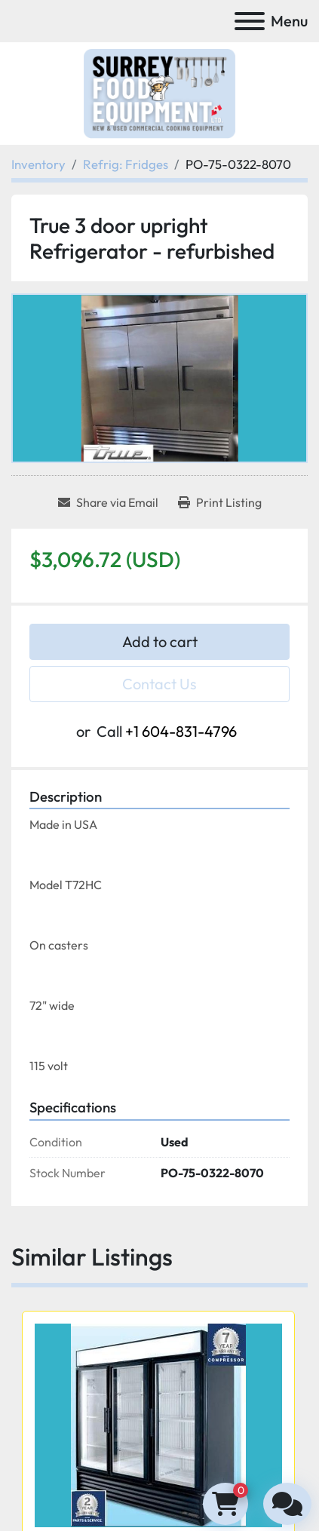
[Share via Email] (108, 502)
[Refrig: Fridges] (125, 164)
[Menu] (250, 21)
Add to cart (160, 641)
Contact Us (159, 683)
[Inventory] (38, 164)
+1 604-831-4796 (181, 731)
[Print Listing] (219, 502)
